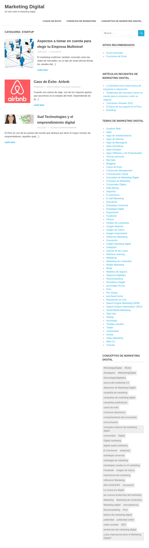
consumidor (110, 435)
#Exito (127, 368)
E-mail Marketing (115, 198)
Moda (109, 268)
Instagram (111, 247)
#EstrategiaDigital (113, 368)
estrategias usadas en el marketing (122, 465)
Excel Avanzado (114, 53)
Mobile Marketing (115, 265)
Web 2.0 (110, 341)
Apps (109, 132)
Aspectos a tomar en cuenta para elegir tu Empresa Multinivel (62, 46)
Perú (108, 289)
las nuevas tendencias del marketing (122, 495)
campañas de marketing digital (119, 397)
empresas (125, 450)
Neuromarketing (114, 278)
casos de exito (111, 407)
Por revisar (112, 292)
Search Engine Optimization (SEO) (124, 306)
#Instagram (109, 373)
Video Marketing (114, 338)
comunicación (111, 422)
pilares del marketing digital (118, 515)
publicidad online (125, 519)
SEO (123, 524)
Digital (121, 435)
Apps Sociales (113, 149)
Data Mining (112, 188)
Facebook (111, 216)
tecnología (111, 320)
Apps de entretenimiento (119, 135)
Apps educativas (114, 146)
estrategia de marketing (116, 460)
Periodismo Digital (115, 282)
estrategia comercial (114, 455)
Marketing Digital (27, 6)
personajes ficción (115, 285)
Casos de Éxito (52, 21)
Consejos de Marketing (81, 21)
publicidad (109, 519)
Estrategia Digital (115, 209)
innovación (128, 485)
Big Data (110, 160)
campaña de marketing (115, 392)
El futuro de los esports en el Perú (123, 106)
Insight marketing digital (118, 244)
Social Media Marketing (118, 310)
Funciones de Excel (116, 56)
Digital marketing (112, 440)
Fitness (110, 219)
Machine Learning (115, 254)
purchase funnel (114, 296)
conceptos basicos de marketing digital (120, 429)
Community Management (119, 170)
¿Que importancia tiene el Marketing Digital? (122, 536)
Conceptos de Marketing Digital (121, 21)
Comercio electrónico (114, 412)
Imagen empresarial (116, 233)
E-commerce (113, 195)
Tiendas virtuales (115, 324)
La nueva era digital (114, 490)
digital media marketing (116, 445)
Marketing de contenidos (119, 261)
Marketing (111, 258)
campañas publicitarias (115, 402)
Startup (110, 317)
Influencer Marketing (116, 237)
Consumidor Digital (116, 184)
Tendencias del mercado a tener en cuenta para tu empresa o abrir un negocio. (123, 96)
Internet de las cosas (117, 251)
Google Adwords (114, 226)
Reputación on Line (116, 299)
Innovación (112, 240)
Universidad (112, 331)
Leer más (10, 76)
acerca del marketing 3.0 (116, 382)
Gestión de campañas (117, 223)
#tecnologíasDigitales (115, 378)
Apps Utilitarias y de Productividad (124, 153)
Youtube (110, 345)
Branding (111, 110)
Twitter (109, 327)
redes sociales (111, 524)
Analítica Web (113, 128)
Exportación (112, 212)
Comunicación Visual (117, 174)
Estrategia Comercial (117, 205)
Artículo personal (115, 156)
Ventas (109, 334)
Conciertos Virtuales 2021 (119, 103)
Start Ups (111, 313)
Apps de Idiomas (115, 139)
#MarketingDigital (127, 373)
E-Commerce (110, 450)
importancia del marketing (117, 475)
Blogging (110, 163)
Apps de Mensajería (116, 142)
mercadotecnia (131, 505)
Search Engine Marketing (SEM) (123, 303)
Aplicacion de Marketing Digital (119, 387)
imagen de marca (115, 230)
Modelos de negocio (116, 272)
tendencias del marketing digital (120, 529)
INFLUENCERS (112, 485)
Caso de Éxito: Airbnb (53, 87)
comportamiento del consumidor (120, 417)
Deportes (111, 191)
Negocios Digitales (116, 275)
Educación (111, 202)
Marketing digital (112, 505)
